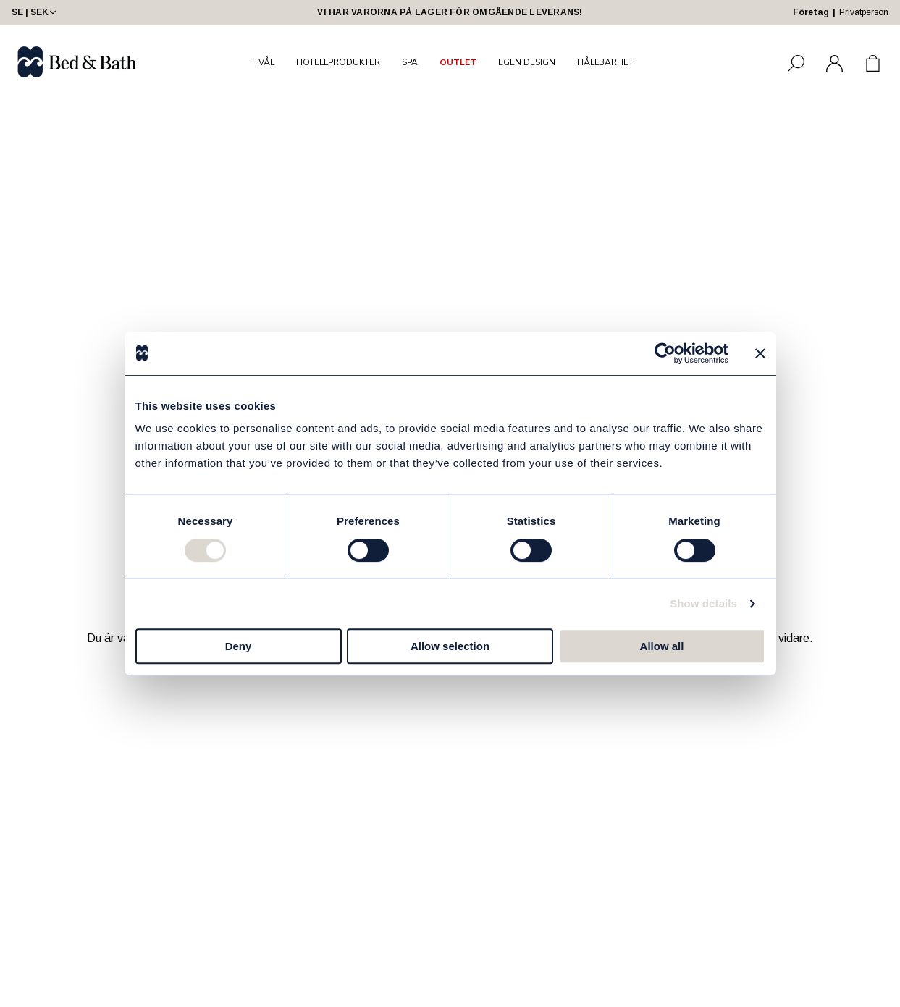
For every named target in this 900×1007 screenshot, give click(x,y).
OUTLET (458, 62)
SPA (410, 62)
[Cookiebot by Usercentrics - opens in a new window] (665, 353)
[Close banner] (760, 353)
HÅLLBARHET (605, 62)
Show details (703, 603)
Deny (238, 646)
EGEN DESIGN (526, 62)
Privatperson (863, 12)
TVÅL (263, 62)
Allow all (662, 646)
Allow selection (450, 646)
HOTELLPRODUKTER (338, 62)
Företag (811, 12)
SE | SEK (35, 12)
